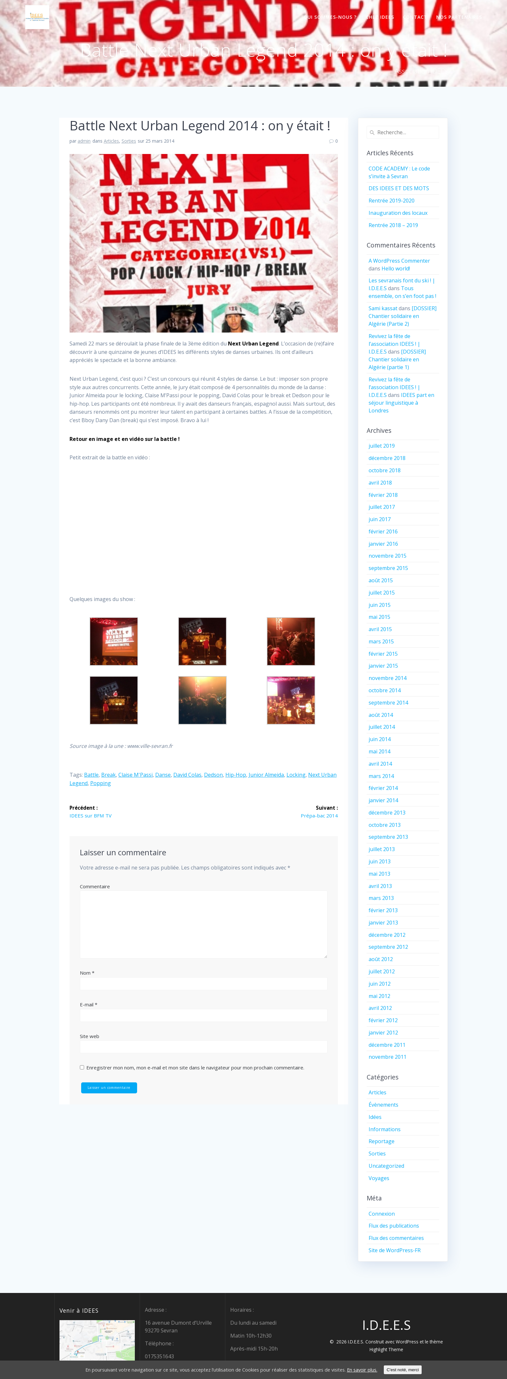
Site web (89, 1036)
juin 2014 (380, 739)
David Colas (187, 774)
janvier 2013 (383, 922)
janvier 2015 (383, 665)
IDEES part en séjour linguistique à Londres (401, 402)
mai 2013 (379, 873)
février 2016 (383, 531)
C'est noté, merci (421, 1369)
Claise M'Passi (135, 774)
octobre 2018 (385, 470)
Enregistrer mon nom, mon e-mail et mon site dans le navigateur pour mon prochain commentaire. (195, 1068)
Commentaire (95, 886)
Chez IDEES (380, 17)
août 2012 (381, 959)
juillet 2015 (382, 592)
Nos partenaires (459, 17)
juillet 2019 (382, 445)
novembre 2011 (387, 1056)
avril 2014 (380, 763)
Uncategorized (386, 1165)
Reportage (381, 1141)
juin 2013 (380, 861)
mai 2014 (379, 751)
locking (296, 774)
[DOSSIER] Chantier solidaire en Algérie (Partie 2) (403, 316)
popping (100, 783)
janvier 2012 (383, 1032)
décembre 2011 (387, 1044)
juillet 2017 (382, 506)
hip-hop (235, 774)
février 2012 (383, 1020)
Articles (111, 141)
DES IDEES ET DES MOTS (399, 188)
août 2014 (381, 714)
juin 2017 (380, 519)
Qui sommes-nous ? (330, 17)
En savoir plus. (378, 1370)
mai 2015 (379, 616)
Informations (385, 1129)
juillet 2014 (382, 726)
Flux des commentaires (396, 1238)
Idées (375, 1117)
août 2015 (381, 580)
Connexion (382, 1213)
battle (91, 774)
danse (163, 774)
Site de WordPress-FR (395, 1250)
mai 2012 (379, 996)
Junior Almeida (266, 774)
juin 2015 (380, 604)
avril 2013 (380, 886)
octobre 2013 (385, 824)
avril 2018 (380, 482)
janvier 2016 (383, 543)
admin (84, 141)
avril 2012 (380, 1008)
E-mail (88, 1004)
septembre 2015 (388, 568)
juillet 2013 (382, 849)
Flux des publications (394, 1225)
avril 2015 (380, 629)
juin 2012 (380, 983)
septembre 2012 (388, 946)
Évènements (383, 1104)
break (108, 774)
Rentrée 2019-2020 (392, 200)
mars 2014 (381, 776)
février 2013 (383, 910)
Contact (415, 17)
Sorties (129, 141)
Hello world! (396, 268)
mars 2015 (381, 641)
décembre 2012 (387, 934)
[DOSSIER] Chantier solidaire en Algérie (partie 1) (397, 359)
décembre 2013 (387, 812)
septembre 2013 (388, 836)
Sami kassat (383, 308)
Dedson (213, 774)
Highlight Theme (386, 1349)
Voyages (379, 1178)
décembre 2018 (387, 458)
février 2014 (383, 788)
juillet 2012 (382, 971)
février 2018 (383, 494)
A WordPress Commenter (399, 260)
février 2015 (383, 653)
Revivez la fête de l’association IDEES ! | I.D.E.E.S (394, 344)
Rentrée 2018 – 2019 (393, 225)
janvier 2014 (383, 800)
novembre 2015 (387, 555)
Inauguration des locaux (398, 212)
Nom (87, 973)
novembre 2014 (387, 678)
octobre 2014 (385, 690)
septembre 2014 (388, 702)
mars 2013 (381, 898)
